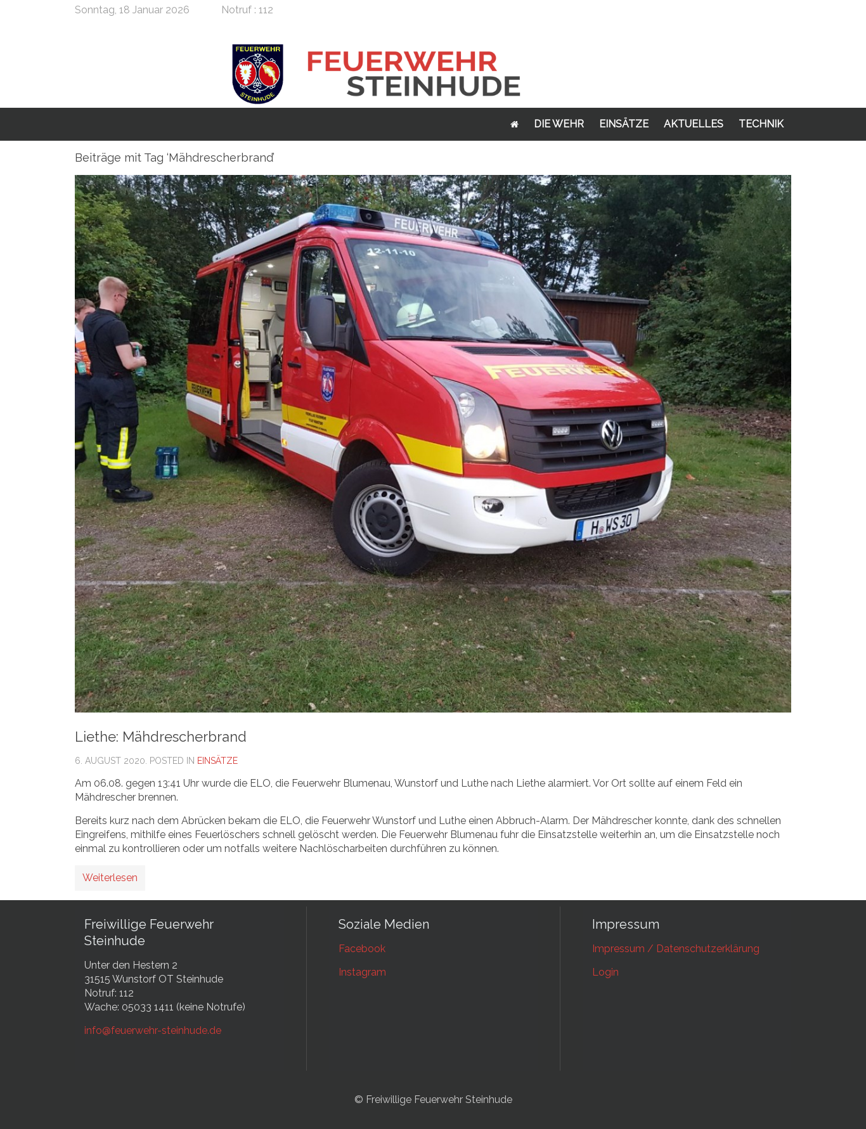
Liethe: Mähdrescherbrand (161, 736)
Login (605, 972)
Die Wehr (559, 124)
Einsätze (624, 124)
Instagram (362, 972)
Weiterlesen (110, 878)
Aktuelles (693, 124)
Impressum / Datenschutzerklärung (675, 949)
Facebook (362, 949)
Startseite (514, 124)
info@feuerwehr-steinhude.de (152, 1030)
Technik (761, 124)
